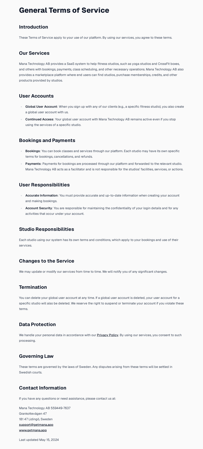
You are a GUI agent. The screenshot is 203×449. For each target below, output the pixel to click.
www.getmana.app (33, 430)
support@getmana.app (36, 425)
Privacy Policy (107, 335)
